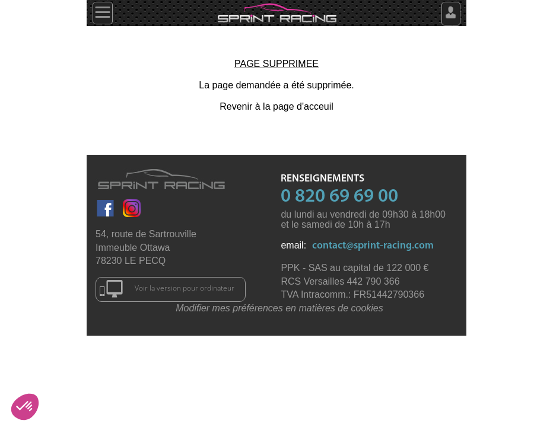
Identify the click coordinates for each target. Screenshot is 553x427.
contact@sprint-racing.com (373, 246)
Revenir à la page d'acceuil (276, 106)
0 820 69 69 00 (339, 196)
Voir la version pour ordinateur (167, 289)
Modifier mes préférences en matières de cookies (279, 308)
